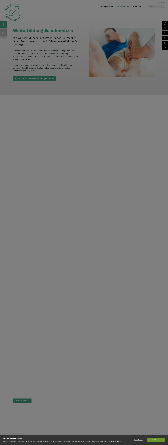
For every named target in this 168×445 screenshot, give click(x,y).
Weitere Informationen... (115, 441)
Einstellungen (138, 440)
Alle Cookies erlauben (156, 440)
